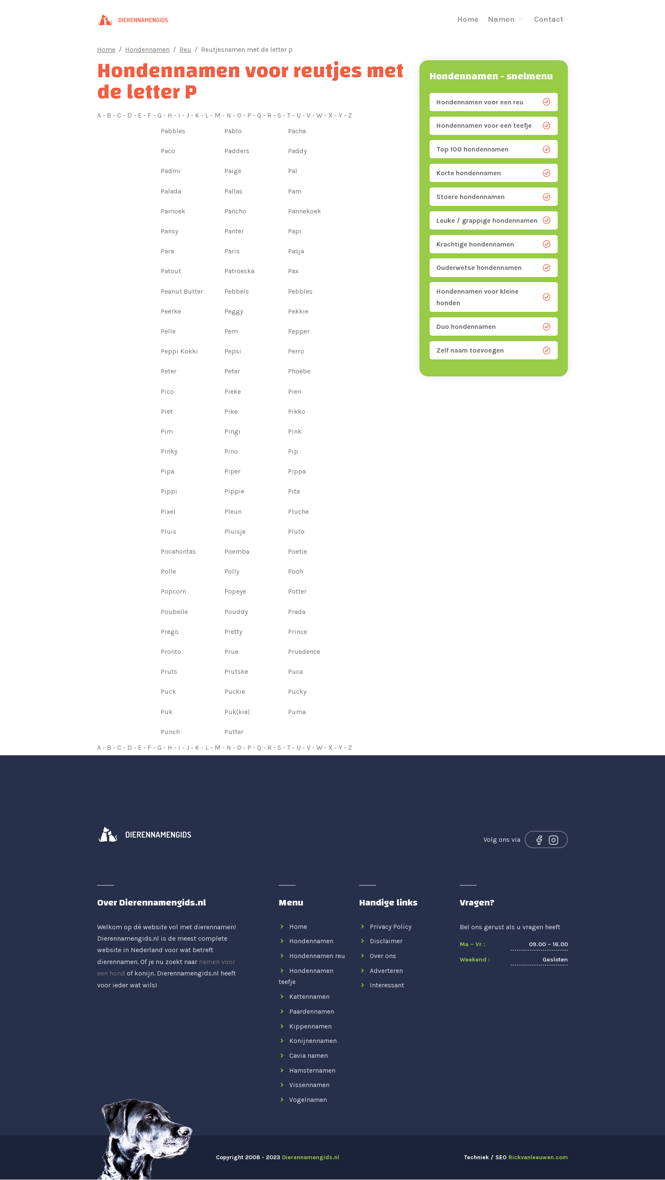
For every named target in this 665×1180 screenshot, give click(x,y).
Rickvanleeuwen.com (538, 1157)
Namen (506, 17)
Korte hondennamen (493, 173)
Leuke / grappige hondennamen (493, 221)
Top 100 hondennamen (493, 150)
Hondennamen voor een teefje (493, 126)
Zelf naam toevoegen (493, 351)
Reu (185, 49)
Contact (548, 17)
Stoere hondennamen (493, 197)
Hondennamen (147, 49)
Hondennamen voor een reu (493, 102)
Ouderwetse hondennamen (493, 268)
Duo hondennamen (493, 327)
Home (467, 17)
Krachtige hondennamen (493, 245)
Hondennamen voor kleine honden (493, 298)
